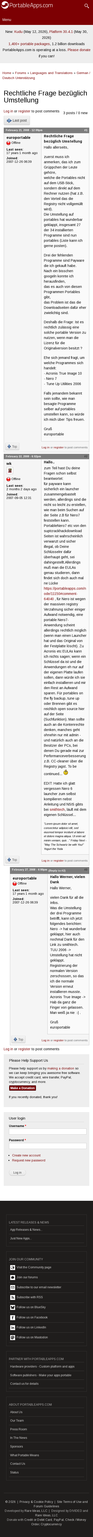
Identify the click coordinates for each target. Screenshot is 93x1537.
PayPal (59, 1520)
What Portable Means (24, 1455)
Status (14, 1472)
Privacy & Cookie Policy (36, 1502)
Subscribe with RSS (26, 1297)
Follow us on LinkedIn (28, 1327)
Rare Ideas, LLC (36, 1511)
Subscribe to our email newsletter (35, 1287)
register (24, 111)
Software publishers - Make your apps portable (40, 1375)
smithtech (57, 809)
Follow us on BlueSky (28, 1307)
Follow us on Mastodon (29, 1337)
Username (17, 1126)
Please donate (79, 50)
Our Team (17, 1420)
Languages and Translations (51, 73)
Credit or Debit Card (38, 1520)
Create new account (26, 1155)
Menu (6, 20)
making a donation (60, 1068)
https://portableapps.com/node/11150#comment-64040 (65, 593)
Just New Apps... (21, 1238)
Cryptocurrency (51, 1524)
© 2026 (10, 1502)
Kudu (18, 32)
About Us (16, 1412)
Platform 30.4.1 (61, 32)
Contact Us (17, 1463)
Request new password (28, 1160)
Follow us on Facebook (29, 1317)
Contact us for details (24, 1383)
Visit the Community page (30, 1267)
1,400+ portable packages (29, 44)
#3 (85, 869)
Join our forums (24, 1277)
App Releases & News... (26, 1229)
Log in (8, 111)
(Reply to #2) (56, 870)
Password (17, 1140)
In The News (18, 1438)
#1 (85, 130)
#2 (85, 456)
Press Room (18, 1429)
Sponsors (16, 1446)
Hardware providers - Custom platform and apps (42, 1366)
